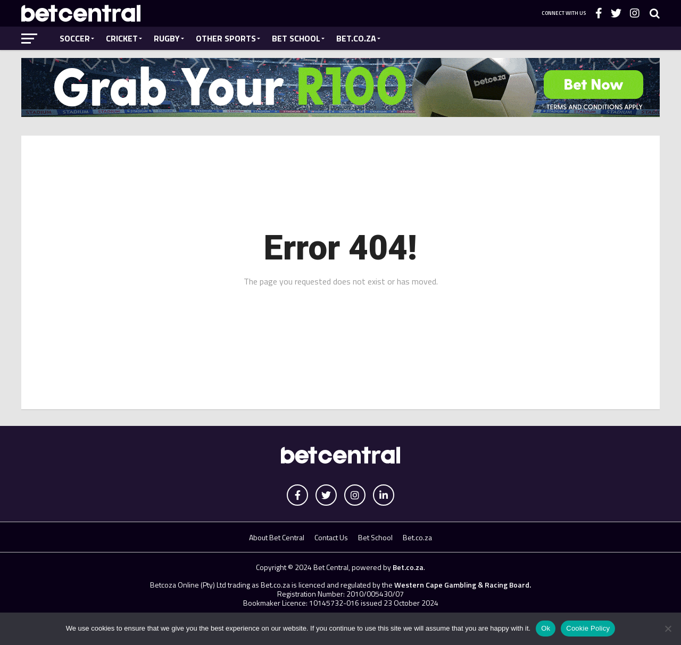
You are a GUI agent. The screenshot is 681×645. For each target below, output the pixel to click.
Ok (545, 628)
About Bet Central (276, 537)
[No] (667, 628)
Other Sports (226, 38)
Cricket (122, 38)
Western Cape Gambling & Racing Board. (462, 584)
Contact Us (331, 537)
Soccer (75, 38)
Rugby (167, 38)
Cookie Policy (588, 628)
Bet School (296, 38)
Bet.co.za (356, 38)
